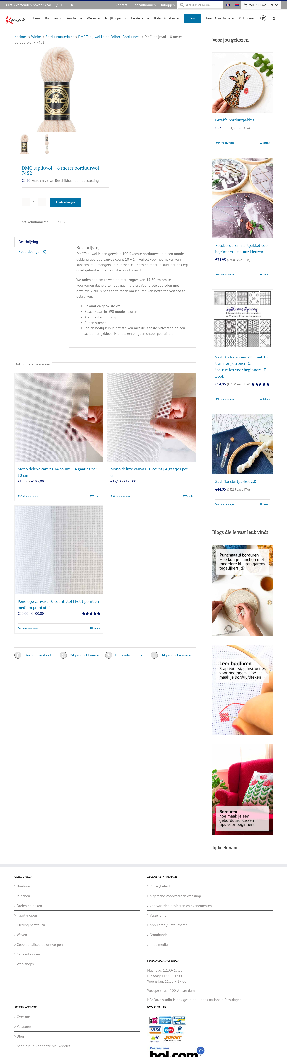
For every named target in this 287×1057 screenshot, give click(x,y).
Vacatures (24, 1026)
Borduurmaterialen (59, 36)
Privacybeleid (160, 886)
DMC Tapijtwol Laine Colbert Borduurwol (109, 36)
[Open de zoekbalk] (274, 18)
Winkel (36, 36)
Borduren (24, 886)
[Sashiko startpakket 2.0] (242, 444)
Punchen (23, 896)
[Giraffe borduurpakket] (242, 83)
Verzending (158, 915)
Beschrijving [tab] (28, 241)
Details (96, 496)
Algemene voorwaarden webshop (175, 896)
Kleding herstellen (31, 925)
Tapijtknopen (27, 915)
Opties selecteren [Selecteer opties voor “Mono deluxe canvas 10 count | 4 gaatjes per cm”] (122, 496)
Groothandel (159, 934)
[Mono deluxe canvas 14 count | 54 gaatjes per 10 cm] (59, 417)
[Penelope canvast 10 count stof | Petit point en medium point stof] (59, 550)
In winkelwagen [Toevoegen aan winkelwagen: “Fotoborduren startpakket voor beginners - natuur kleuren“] (226, 274)
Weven (22, 934)
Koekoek (20, 36)
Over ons (24, 1016)
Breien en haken (29, 905)
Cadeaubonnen (28, 954)
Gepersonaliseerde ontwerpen (40, 944)
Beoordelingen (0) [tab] (32, 251)
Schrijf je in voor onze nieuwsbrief (43, 1046)
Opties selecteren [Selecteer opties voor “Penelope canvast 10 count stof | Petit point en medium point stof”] (29, 628)
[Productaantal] (34, 202)
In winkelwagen (65, 202)
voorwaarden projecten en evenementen (181, 905)
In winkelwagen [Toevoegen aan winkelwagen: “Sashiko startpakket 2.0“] (226, 504)
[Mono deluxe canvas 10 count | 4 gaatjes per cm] (151, 417)
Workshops (25, 964)
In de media (159, 944)
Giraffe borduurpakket (234, 120)
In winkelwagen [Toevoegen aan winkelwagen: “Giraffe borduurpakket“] (226, 142)
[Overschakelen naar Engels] (227, 5)
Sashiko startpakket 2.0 (235, 481)
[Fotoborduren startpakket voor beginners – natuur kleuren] (242, 198)
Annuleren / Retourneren (168, 925)
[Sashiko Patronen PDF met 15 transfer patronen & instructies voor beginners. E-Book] (242, 320)
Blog (20, 1036)
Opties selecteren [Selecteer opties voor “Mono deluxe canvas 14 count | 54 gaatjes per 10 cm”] (29, 496)
